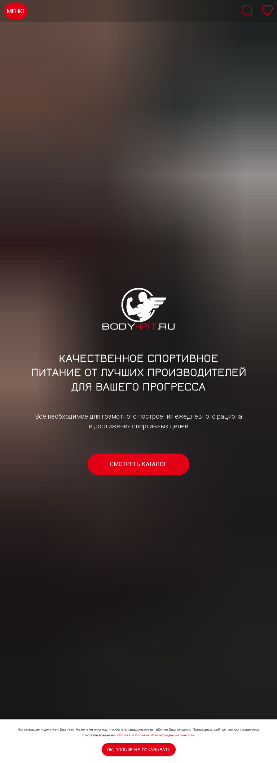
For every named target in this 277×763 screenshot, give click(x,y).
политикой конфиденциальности (164, 735)
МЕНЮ (16, 11)
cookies (124, 735)
